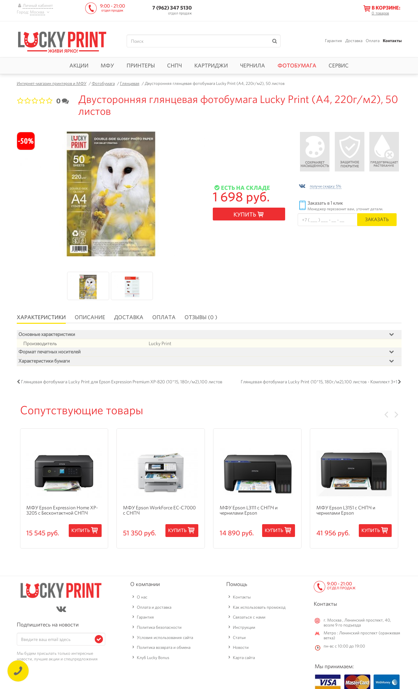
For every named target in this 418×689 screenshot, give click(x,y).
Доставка (353, 40)
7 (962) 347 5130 (172, 7)
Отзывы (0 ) (200, 317)
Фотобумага (297, 65)
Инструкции (244, 627)
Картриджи (211, 65)
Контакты (392, 40)
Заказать (377, 219)
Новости (241, 647)
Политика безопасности (159, 627)
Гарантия (333, 40)
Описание (90, 317)
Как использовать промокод (259, 607)
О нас (142, 597)
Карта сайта (244, 657)
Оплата (373, 40)
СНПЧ (174, 65)
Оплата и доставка (154, 607)
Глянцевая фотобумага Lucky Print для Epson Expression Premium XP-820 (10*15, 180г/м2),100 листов (121, 382)
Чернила (252, 65)
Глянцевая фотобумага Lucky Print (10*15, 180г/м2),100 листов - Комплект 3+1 (319, 382)
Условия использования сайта (165, 637)
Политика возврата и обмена (163, 647)
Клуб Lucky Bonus (153, 657)
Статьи (239, 637)
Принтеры (141, 65)
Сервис (339, 65)
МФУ (107, 65)
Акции (78, 65)
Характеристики (41, 317)
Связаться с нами (249, 617)
